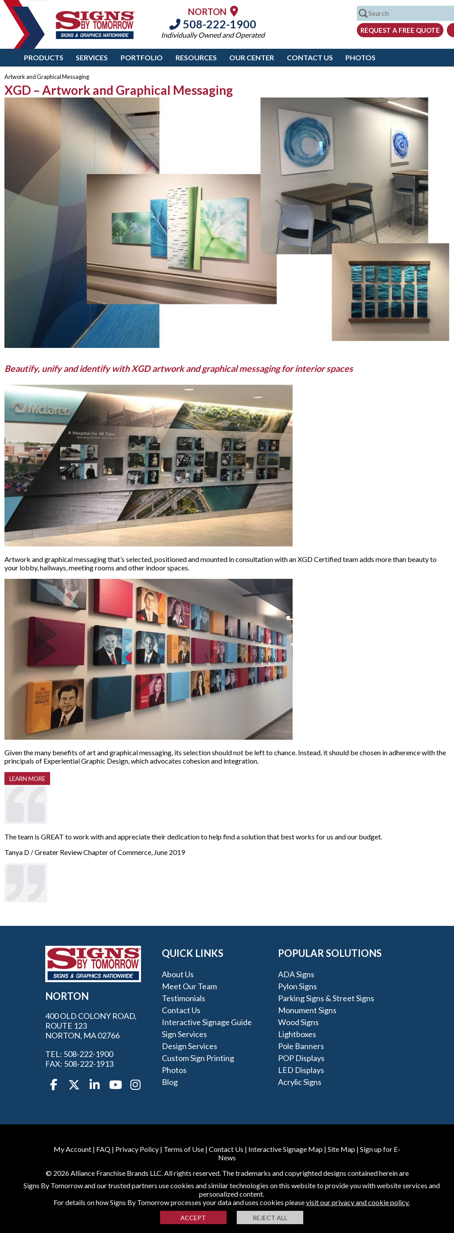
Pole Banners (301, 1046)
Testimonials (183, 998)
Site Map (341, 1149)
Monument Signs (307, 1010)
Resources (196, 57)
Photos (360, 57)
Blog (170, 1082)
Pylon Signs (297, 986)
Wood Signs (298, 1022)
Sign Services (184, 1034)
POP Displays (301, 1058)
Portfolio (142, 57)
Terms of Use (184, 1149)
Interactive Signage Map (285, 1149)
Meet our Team (189, 986)
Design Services (189, 1046)
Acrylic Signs (299, 1082)
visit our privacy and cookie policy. (358, 1202)
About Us (178, 974)
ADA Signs (296, 974)
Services (92, 57)
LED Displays (301, 1070)
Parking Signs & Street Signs (326, 998)
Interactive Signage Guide (207, 1022)
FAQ (103, 1149)
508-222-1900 (212, 24)
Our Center (251, 57)
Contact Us (310, 57)
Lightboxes (297, 1034)
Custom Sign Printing (198, 1058)
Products (43, 57)
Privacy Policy (137, 1149)
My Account (72, 1149)
